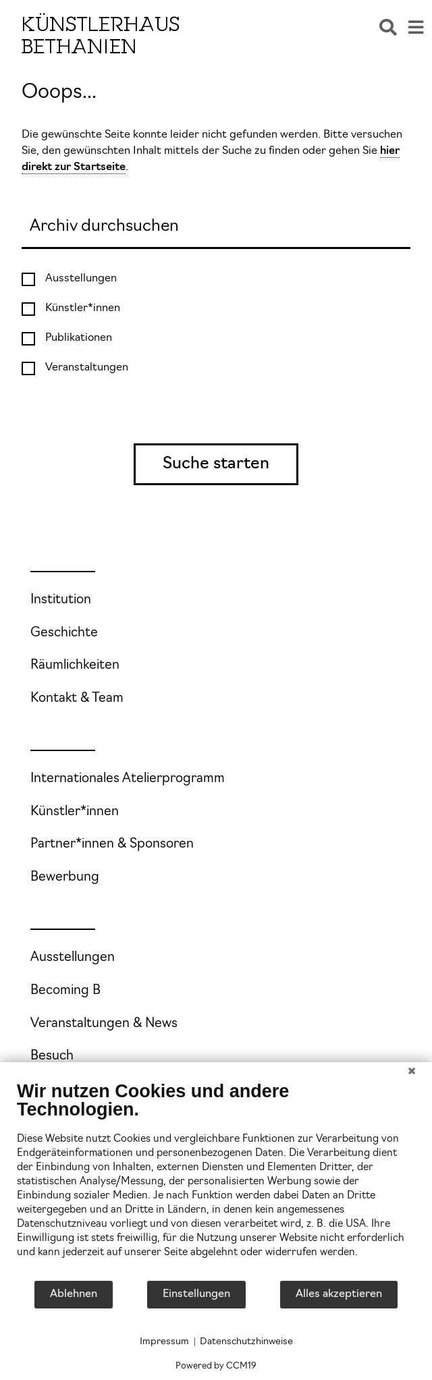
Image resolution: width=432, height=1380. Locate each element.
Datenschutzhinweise (246, 1342)
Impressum (164, 1342)
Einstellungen (196, 1294)
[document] (216, 1179)
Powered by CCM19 (216, 1366)
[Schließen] (412, 1072)
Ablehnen (73, 1294)
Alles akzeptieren (339, 1294)
